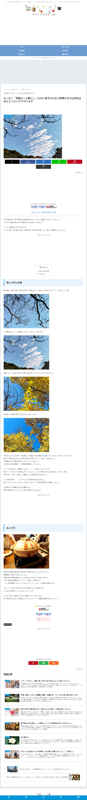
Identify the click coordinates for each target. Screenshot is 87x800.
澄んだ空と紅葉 (44, 266)
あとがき (42, 269)
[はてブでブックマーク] (36, 162)
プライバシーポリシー (33, 794)
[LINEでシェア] (50, 162)
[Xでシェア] (10, 162)
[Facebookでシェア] (23, 162)
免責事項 (44, 794)
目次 (41, 262)
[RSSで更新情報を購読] (48, 658)
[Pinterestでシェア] (63, 162)
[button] (77, 162)
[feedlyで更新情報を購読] (43, 658)
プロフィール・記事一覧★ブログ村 (43, 207)
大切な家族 (7, 619)
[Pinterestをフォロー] (39, 658)
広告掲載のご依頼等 (54, 794)
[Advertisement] (43, 31)
